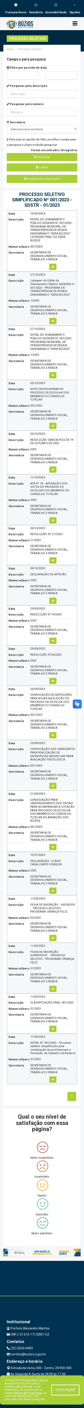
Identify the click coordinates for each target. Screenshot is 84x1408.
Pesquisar (42, 157)
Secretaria (16, 122)
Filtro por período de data (27, 67)
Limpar (42, 167)
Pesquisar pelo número (25, 104)
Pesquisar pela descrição (27, 86)
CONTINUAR (65, 1390)
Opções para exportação (42, 178)
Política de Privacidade (27, 1393)
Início (10, 49)
